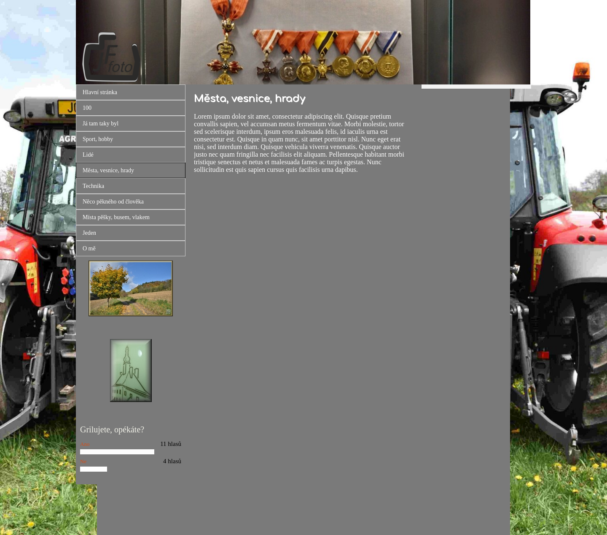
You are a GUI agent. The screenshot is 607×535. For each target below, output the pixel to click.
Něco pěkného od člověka (113, 201)
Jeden (89, 233)
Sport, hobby (98, 139)
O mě (89, 248)
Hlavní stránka (100, 92)
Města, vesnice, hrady (108, 170)
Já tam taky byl (100, 123)
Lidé (88, 155)
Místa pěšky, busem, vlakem (116, 217)
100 (87, 108)
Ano (84, 444)
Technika (93, 186)
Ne (83, 461)
